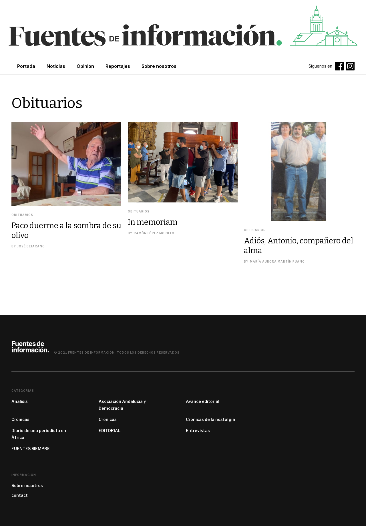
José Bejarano (31, 246)
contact (19, 495)
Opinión (85, 66)
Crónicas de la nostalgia (210, 419)
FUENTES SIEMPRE (30, 448)
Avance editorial (202, 401)
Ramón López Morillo (154, 233)
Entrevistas (198, 430)
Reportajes (118, 66)
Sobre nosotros (27, 485)
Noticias (56, 66)
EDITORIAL (109, 430)
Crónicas (20, 419)
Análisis (19, 401)
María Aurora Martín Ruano (277, 261)
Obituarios (22, 214)
